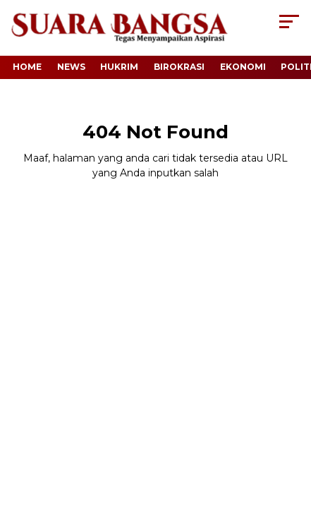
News (71, 66)
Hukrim (119, 66)
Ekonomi (243, 66)
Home (27, 66)
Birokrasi (179, 66)
